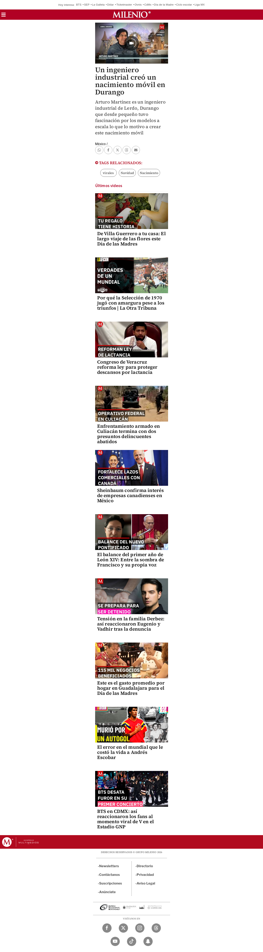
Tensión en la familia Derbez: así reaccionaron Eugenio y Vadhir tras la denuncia (131, 623)
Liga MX (200, 4)
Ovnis (138, 4)
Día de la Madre (164, 4)
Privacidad (145, 875)
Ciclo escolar (184, 4)
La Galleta (98, 4)
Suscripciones (110, 883)
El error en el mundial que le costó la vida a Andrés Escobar (130, 752)
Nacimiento (149, 173)
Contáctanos (109, 875)
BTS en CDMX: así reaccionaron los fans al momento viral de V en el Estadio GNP (125, 819)
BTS (78, 4)
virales (108, 173)
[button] (3, 16)
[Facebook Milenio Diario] (107, 928)
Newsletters (109, 866)
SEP (86, 4)
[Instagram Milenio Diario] (139, 928)
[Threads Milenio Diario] (156, 928)
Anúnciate (107, 892)
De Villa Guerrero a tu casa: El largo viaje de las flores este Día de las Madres (131, 238)
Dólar (110, 4)
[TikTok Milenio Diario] (131, 941)
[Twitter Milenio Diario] (123, 928)
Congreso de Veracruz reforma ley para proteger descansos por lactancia (127, 367)
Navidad (127, 173)
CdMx (147, 4)
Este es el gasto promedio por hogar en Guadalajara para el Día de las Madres (131, 688)
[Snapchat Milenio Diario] (148, 941)
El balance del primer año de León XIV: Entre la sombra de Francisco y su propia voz (130, 559)
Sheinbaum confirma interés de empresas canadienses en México (130, 495)
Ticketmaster (124, 4)
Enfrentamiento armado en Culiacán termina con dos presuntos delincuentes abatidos (128, 434)
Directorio (145, 866)
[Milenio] (132, 14)
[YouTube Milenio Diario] (115, 941)
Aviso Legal (146, 883)
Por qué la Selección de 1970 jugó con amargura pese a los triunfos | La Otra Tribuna (131, 302)
